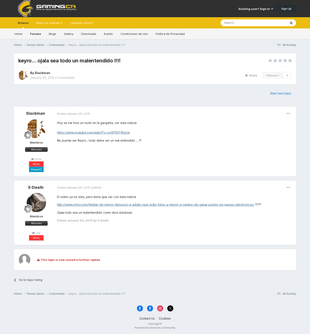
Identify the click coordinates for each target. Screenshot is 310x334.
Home (18, 34)
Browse (23, 24)
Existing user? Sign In (256, 9)
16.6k (36, 159)
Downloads (88, 34)
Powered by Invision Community (155, 327)
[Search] (243, 22)
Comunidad (66, 77)
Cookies (165, 318)
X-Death (35, 187)
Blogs (52, 34)
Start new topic (280, 93)
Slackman (42, 73)
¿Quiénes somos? (82, 23)
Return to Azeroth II (49, 23)
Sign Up (286, 8)
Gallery (68, 34)
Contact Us (147, 318)
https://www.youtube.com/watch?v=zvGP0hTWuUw (93, 132)
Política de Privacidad (170, 34)
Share (251, 75)
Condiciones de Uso (134, 34)
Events (108, 34)
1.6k (36, 233)
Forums (35, 34)
